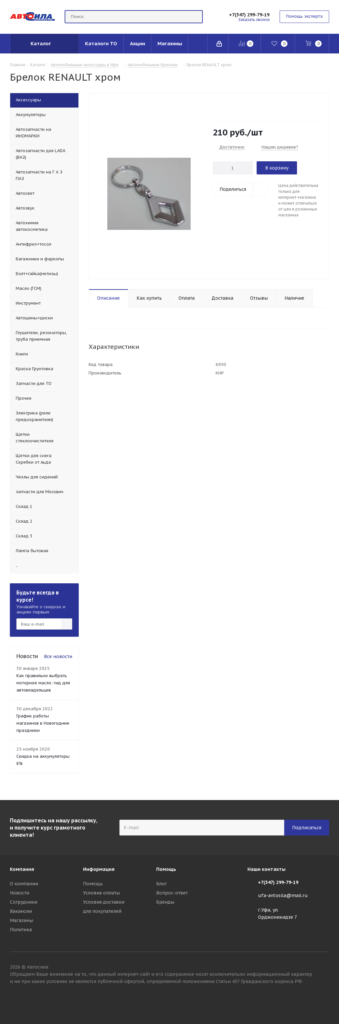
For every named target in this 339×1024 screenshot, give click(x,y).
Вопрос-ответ (172, 893)
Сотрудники (23, 902)
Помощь (93, 884)
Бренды (165, 902)
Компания (22, 869)
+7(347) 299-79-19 (249, 15)
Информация (99, 869)
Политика (21, 930)
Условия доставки (103, 902)
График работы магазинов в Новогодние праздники (42, 723)
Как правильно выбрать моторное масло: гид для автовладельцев (43, 683)
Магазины (21, 920)
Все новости (58, 656)
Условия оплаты (101, 893)
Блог (161, 884)
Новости (19, 893)
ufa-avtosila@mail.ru (283, 895)
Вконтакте (324, 1000)
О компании (24, 884)
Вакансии (21, 911)
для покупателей (102, 911)
